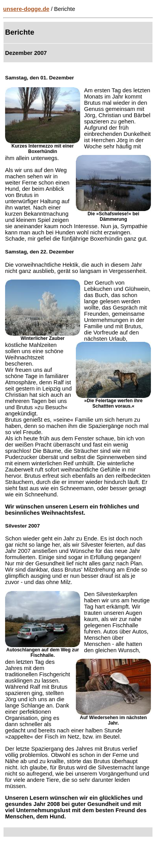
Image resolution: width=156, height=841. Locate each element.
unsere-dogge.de (26, 9)
